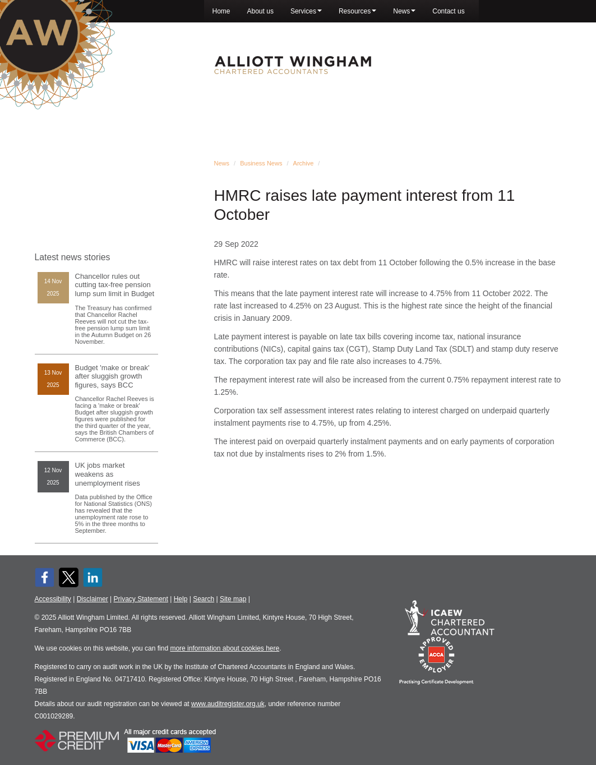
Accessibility (53, 599)
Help (181, 599)
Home (221, 11)
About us (260, 11)
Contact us (448, 11)
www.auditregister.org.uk (228, 704)
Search (203, 599)
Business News (261, 163)
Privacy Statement (140, 599)
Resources (357, 11)
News (404, 11)
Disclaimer (92, 599)
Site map (233, 599)
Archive (303, 163)
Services (306, 11)
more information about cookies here (224, 648)
